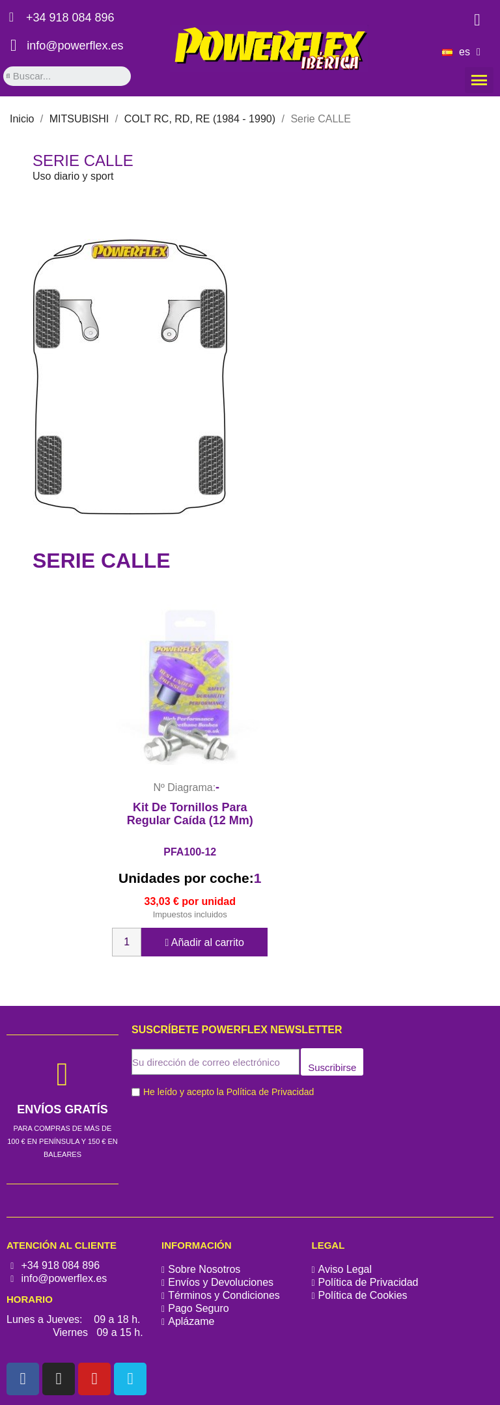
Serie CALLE (83, 160)
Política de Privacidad (270, 1092)
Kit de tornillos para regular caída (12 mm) (190, 814)
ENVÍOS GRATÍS (62, 1109)
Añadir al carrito (204, 942)
